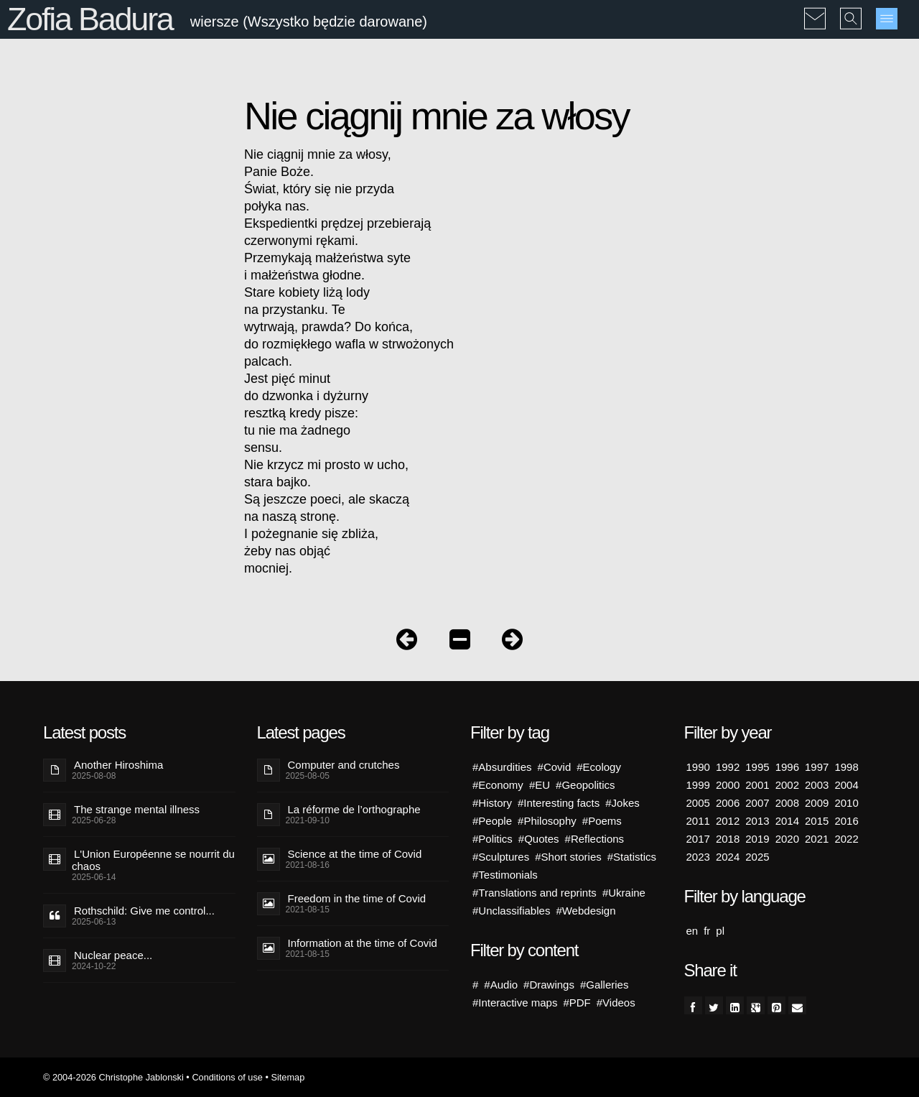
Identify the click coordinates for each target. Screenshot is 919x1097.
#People (492, 821)
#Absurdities (502, 767)
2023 (698, 857)
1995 (757, 767)
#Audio (501, 984)
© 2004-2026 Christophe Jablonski (113, 1077)
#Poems (602, 821)
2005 (698, 803)
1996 (787, 767)
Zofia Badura (90, 19)
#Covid (555, 767)
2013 (757, 821)
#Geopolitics (585, 785)
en (692, 931)
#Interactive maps (514, 1002)
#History (492, 803)
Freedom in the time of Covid (357, 898)
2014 (787, 821)
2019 (757, 839)
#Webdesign (585, 910)
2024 (728, 857)
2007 (757, 803)
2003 (817, 785)
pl (720, 931)
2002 (787, 785)
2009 (817, 803)
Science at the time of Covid (355, 854)
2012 (728, 821)
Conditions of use (227, 1077)
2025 (757, 857)
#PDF (576, 1002)
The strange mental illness (137, 809)
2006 (728, 803)
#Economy (497, 785)
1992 (728, 767)
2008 (787, 803)
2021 (817, 839)
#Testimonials (505, 875)
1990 (698, 767)
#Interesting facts (559, 803)
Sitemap (287, 1077)
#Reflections (595, 839)
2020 (787, 839)
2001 (757, 785)
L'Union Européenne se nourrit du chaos (153, 860)
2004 (846, 785)
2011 (698, 821)
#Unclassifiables (511, 910)
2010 (846, 803)
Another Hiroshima (118, 765)
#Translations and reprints (534, 893)
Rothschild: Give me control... (144, 910)
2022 (846, 839)
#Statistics (631, 857)
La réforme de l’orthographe (354, 809)
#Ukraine (623, 893)
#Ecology (599, 767)
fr (707, 931)
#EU (539, 785)
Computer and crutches (344, 765)
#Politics (492, 839)
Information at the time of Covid (362, 943)
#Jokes (622, 803)
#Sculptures (500, 857)
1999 (698, 785)
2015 (817, 821)
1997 (817, 767)
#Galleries (604, 984)
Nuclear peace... (113, 955)
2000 (728, 785)
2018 (728, 839)
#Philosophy (547, 821)
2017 (698, 839)
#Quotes (538, 839)
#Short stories (568, 857)
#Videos (616, 1002)
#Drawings (548, 984)
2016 (846, 821)
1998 (846, 767)
